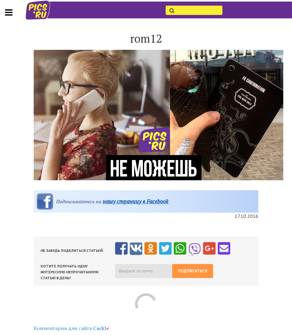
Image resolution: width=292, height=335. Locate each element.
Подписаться (192, 271)
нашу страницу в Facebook (135, 201)
